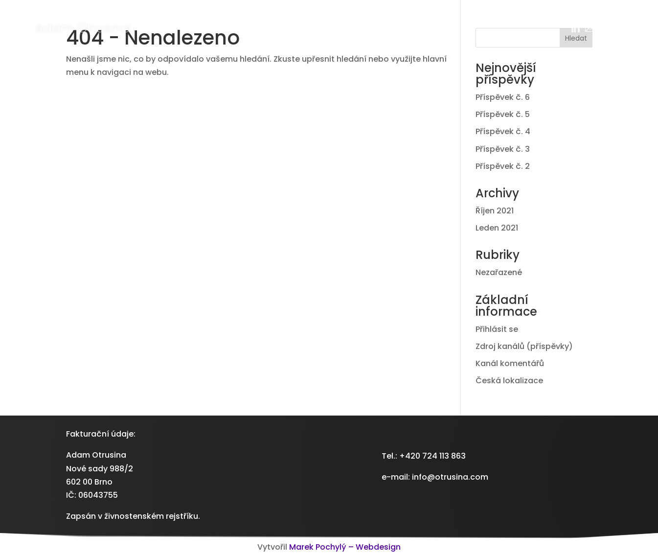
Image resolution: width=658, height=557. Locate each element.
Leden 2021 (497, 227)
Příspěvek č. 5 (503, 114)
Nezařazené (499, 272)
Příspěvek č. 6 (503, 97)
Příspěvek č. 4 (503, 131)
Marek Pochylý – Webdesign (345, 547)
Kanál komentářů (510, 363)
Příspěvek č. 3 (503, 149)
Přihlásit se (497, 329)
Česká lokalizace (509, 380)
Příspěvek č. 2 (503, 166)
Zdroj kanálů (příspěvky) (524, 346)
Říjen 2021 (495, 210)
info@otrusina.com (450, 477)
